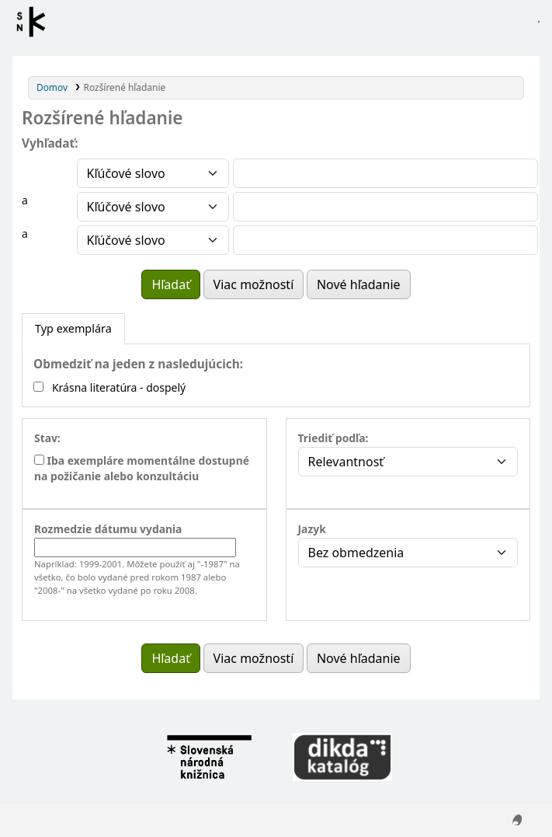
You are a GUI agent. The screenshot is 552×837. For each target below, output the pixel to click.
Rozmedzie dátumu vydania (108, 528)
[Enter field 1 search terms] (385, 173)
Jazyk (312, 528)
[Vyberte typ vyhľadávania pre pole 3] (153, 240)
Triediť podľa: (333, 438)
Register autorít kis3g (35, 21)
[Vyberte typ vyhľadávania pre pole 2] (153, 206)
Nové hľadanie (359, 284)
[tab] (73, 328)
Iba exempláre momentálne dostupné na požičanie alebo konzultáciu (141, 468)
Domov (52, 87)
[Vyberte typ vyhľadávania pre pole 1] (153, 173)
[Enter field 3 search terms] (385, 240)
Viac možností (254, 284)
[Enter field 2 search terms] (385, 206)
